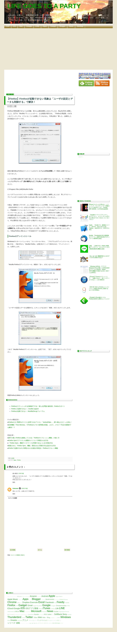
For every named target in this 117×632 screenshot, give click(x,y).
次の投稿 (12, 550)
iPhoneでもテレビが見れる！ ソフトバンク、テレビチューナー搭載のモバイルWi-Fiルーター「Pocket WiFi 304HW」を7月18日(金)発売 (99, 207)
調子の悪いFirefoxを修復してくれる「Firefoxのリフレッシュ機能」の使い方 (33, 438)
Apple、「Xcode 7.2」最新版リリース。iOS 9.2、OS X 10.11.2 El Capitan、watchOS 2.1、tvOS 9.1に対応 (99, 227)
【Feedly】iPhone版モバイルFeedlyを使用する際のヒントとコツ (99, 298)
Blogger (62, 26)
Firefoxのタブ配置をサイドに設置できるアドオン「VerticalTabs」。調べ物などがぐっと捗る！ (40, 422)
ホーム (40, 550)
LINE (37, 26)
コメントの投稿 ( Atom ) (18, 555)
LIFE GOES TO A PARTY (44, 6)
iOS (14, 26)
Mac (21, 26)
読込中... (81, 157)
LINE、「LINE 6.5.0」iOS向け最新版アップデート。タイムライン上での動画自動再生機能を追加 (99, 247)
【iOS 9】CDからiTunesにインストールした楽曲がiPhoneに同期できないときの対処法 (99, 288)
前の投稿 (67, 550)
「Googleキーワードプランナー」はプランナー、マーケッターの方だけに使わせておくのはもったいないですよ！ (99, 217)
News (71, 26)
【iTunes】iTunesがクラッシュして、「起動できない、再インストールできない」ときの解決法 (99, 278)
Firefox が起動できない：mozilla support (25, 409)
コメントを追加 (12, 498)
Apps (45, 26)
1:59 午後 (21, 473)
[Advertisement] (20, 49)
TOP (7, 26)
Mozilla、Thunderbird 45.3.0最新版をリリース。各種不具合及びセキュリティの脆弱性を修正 (99, 237)
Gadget (53, 26)
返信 (14, 482)
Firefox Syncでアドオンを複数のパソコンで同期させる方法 (28, 440)
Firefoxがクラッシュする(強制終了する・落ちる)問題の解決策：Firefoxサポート (38, 406)
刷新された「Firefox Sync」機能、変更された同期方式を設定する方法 (32, 445)
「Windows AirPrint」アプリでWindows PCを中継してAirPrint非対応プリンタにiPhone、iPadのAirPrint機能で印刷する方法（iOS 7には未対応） (99, 269)
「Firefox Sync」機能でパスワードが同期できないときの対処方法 (30, 443)
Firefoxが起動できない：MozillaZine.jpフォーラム (28, 411)
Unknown (15, 488)
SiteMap (80, 26)
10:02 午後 (24, 488)
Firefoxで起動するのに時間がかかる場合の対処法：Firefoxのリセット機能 (33, 448)
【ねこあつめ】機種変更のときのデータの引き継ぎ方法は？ (99, 256)
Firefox (19, 460)
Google (29, 26)
